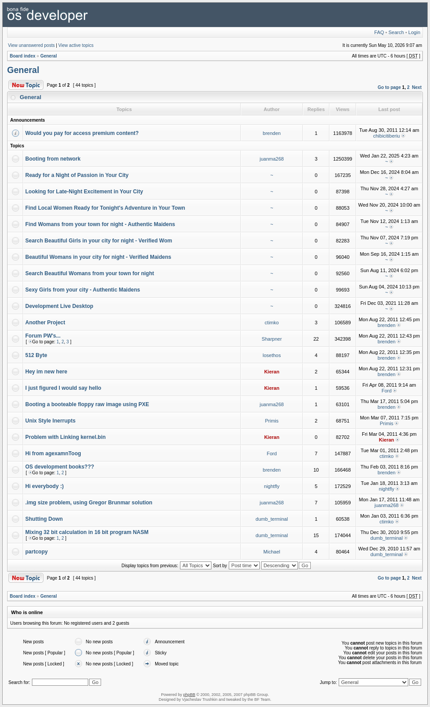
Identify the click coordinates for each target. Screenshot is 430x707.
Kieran (271, 371)
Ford (387, 390)
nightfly (272, 486)
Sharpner (271, 339)
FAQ (379, 32)
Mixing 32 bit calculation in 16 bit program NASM (87, 532)
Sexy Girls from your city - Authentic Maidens (82, 290)
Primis (272, 420)
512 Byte (36, 355)
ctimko (272, 322)
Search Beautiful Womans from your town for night (89, 273)
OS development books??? (59, 467)
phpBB (189, 694)
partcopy (36, 552)
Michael (271, 551)
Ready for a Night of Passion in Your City (77, 175)
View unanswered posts (31, 45)
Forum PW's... (43, 336)
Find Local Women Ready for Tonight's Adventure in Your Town (105, 208)
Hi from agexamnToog (53, 453)
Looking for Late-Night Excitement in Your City (84, 191)
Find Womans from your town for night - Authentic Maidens (100, 224)
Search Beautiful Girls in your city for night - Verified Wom (98, 241)
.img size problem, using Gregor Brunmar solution (88, 503)
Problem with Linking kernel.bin (65, 437)
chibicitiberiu (386, 135)
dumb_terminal (272, 519)
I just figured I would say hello (63, 388)
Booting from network (53, 159)
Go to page (389, 87)
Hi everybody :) (44, 486)
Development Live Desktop (59, 306)
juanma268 (272, 158)
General (48, 56)
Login (414, 32)
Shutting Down (44, 519)
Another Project (45, 322)
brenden (272, 133)
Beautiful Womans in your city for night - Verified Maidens (98, 257)
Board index (22, 56)
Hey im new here (46, 372)
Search (396, 32)
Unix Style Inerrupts (50, 421)
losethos (272, 355)
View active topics (76, 45)
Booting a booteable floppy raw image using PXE (87, 404)
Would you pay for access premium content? (82, 133)
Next (417, 87)
